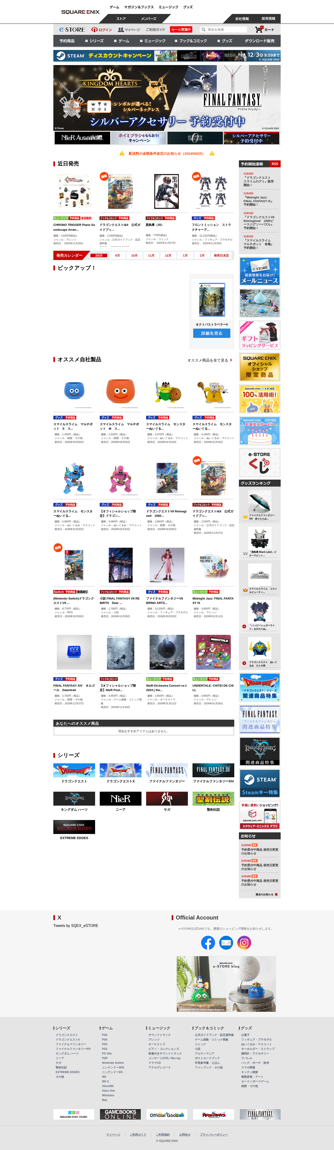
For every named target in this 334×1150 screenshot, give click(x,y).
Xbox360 (107, 1086)
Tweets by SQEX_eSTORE (75, 926)
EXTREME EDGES (74, 838)
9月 (117, 255)
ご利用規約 (163, 1134)
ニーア (120, 809)
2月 (202, 255)
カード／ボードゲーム (255, 1081)
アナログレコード (159, 1067)
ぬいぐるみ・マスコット (256, 1044)
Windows (108, 1095)
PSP (105, 1058)
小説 (197, 1049)
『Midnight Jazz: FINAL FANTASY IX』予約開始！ (259, 201)
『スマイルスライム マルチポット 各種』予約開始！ (259, 244)
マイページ (113, 1134)
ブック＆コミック (191, 40)
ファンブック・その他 (209, 1067)
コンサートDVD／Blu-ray (164, 1058)
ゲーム (121, 40)
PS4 (104, 1039)
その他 (60, 1076)
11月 (151, 255)
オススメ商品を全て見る (209, 360)
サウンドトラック (159, 1035)
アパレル (246, 1058)
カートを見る (264, 29)
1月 (185, 255)
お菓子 (245, 1035)
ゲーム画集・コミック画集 (211, 1039)
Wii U (105, 1081)
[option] (132, 98)
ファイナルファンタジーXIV (213, 781)
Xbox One (108, 1090)
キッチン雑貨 (249, 1072)
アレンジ (154, 1039)
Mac (104, 1100)
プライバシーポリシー (214, 1134)
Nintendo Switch (113, 1062)
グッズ (225, 40)
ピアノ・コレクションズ (163, 1049)
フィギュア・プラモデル (256, 1039)
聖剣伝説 (213, 809)
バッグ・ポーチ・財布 (255, 1062)
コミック (200, 1044)
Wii (104, 1076)
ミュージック (152, 40)
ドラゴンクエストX (120, 781)
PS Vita (107, 1053)
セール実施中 (181, 29)
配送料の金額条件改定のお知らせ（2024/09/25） (167, 153)
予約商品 (67, 40)
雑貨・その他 (249, 1086)
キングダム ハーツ (74, 809)
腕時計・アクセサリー (255, 1053)
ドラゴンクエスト (74, 781)
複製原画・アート (252, 1076)
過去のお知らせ (266, 894)
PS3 (104, 1044)
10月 (134, 255)
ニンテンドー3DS (113, 1067)
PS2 (104, 1049)
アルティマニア (204, 1053)
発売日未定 (221, 255)
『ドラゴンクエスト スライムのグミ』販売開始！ (259, 181)
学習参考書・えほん (207, 1062)
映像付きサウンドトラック (165, 1053)
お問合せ (184, 1134)
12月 (168, 255)
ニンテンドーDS (112, 1072)
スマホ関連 (248, 1067)
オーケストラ (156, 1044)
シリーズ (94, 40)
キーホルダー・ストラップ (258, 1049)
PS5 (104, 1035)
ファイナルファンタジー (167, 781)
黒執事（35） (155, 225)
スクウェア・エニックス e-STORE (80, 12)
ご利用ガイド (138, 1134)
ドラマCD (154, 1062)
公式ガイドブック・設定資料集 (214, 1035)
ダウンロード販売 (260, 40)
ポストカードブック (207, 1058)
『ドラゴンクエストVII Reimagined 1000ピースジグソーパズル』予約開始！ (259, 222)
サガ (167, 809)
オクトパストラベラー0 (212, 324)
